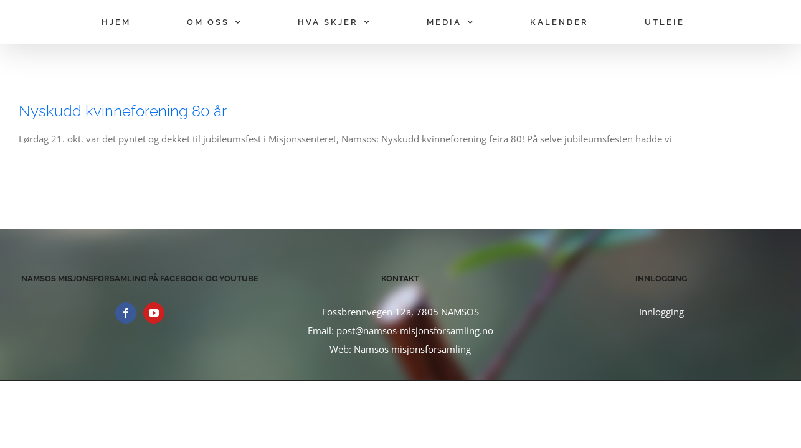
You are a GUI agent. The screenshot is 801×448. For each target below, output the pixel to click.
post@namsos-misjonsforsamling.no (414, 330)
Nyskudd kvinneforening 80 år (123, 111)
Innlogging (661, 312)
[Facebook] (125, 313)
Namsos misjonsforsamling (412, 349)
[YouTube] (153, 313)
